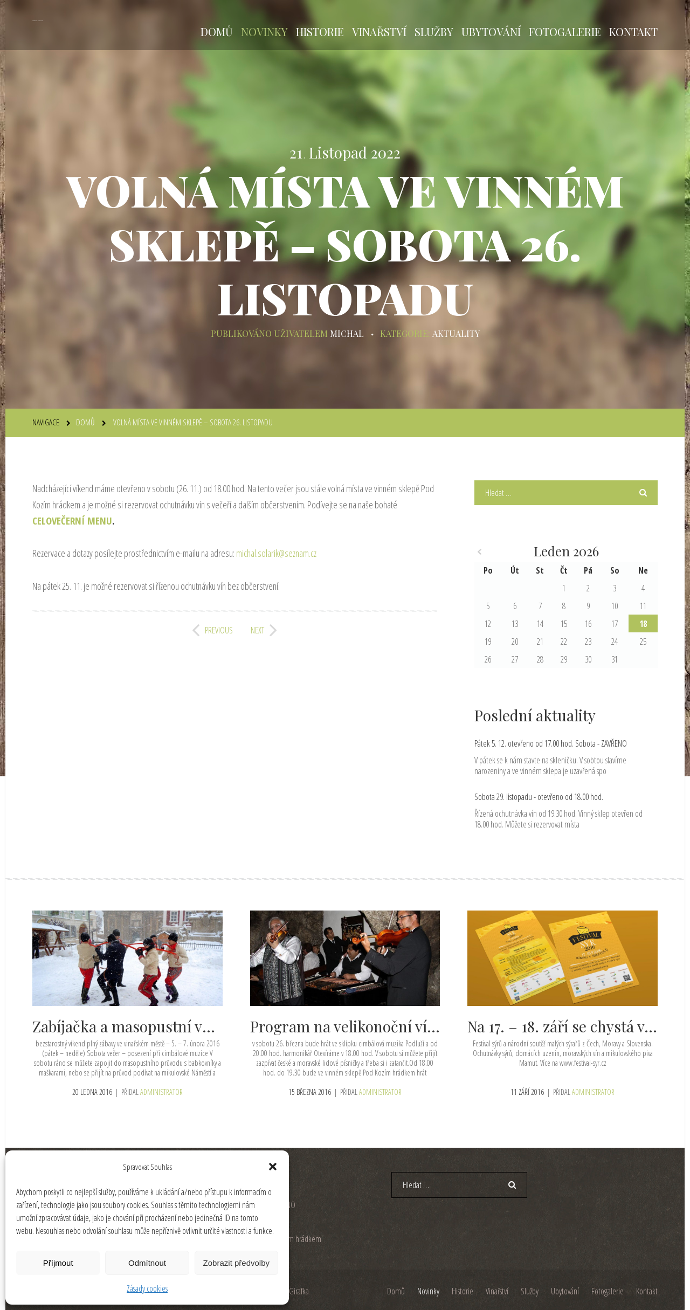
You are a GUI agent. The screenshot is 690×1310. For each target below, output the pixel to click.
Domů (217, 31)
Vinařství (379, 31)
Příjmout (58, 1262)
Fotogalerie (565, 31)
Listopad (338, 152)
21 (297, 152)
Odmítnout (147, 1262)
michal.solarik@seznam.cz (276, 553)
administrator (161, 1091)
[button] (272, 1166)
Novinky (264, 31)
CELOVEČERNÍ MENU (72, 520)
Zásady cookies (147, 1288)
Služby (434, 31)
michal (347, 333)
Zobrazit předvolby (236, 1262)
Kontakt (633, 31)
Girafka (299, 1291)
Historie (320, 31)
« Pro (479, 552)
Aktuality (455, 333)
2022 (386, 152)
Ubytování (491, 31)
